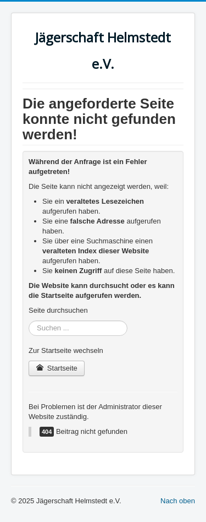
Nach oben (177, 501)
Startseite (56, 368)
